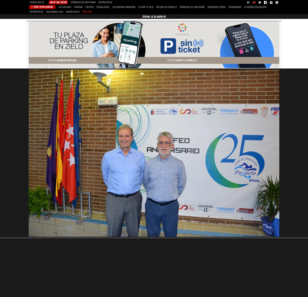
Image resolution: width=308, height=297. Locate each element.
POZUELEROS (102, 7)
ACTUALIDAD (65, 7)
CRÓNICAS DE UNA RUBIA (83, 2)
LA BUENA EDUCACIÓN (255, 7)
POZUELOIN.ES (37, 2)
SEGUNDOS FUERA (216, 7)
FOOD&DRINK (234, 7)
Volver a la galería (154, 16)
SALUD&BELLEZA (54, 12)
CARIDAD (78, 7)
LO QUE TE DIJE (145, 7)
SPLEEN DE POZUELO (166, 7)
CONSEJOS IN (73, 12)
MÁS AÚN (87, 12)
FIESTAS (89, 7)
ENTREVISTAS (105, 2)
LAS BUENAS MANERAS (124, 7)
